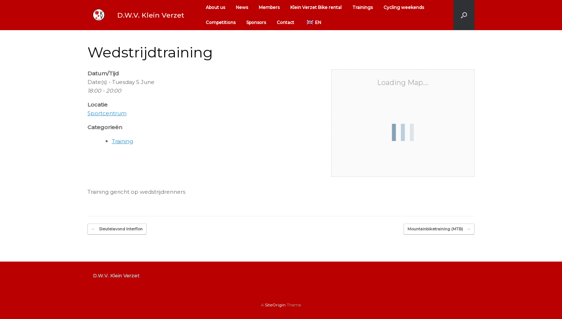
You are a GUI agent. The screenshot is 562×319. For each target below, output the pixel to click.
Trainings (362, 7)
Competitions (220, 22)
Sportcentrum (107, 113)
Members (269, 7)
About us (215, 7)
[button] (464, 15)
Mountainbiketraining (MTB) (439, 229)
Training (122, 141)
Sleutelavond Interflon (117, 229)
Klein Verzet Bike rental (316, 7)
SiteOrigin (275, 305)
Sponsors (256, 22)
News (242, 7)
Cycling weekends (404, 7)
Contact (285, 22)
